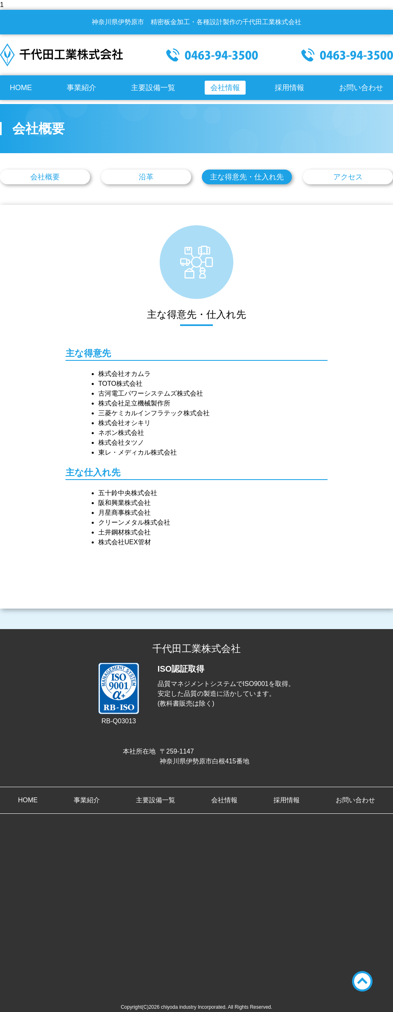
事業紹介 (81, 88)
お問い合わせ (361, 88)
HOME (21, 88)
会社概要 (45, 177)
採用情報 (289, 88)
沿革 (146, 177)
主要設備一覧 (153, 88)
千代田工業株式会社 (61, 54)
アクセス (348, 177)
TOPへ (362, 981)
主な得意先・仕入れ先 (247, 177)
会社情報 (225, 88)
